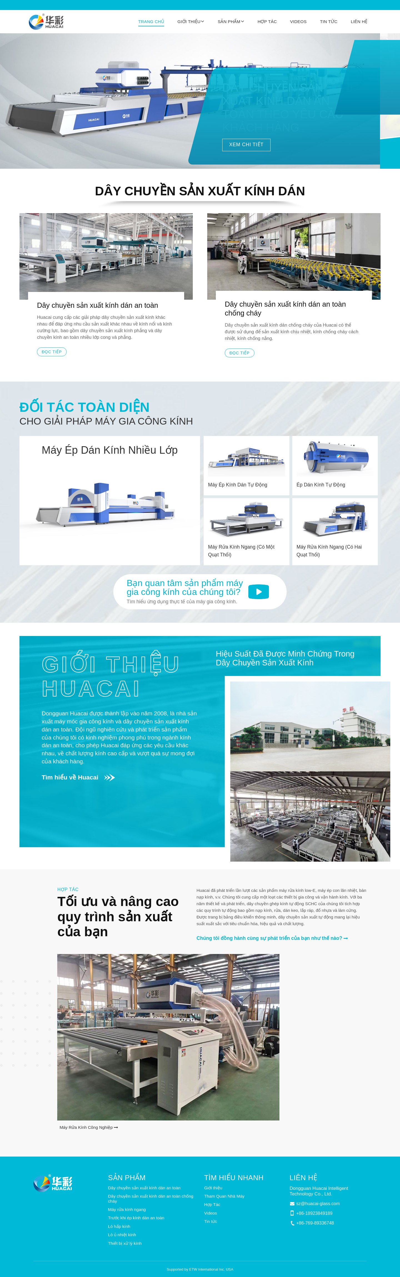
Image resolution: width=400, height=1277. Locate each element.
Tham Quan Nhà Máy (224, 1196)
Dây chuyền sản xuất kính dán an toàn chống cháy (285, 308)
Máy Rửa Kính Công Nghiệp (85, 1127)
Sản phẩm (127, 1178)
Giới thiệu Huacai (111, 676)
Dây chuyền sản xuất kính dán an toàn (97, 305)
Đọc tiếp (52, 352)
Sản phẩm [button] (229, 21)
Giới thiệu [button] (189, 21)
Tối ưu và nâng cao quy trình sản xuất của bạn (118, 916)
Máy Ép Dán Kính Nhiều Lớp (110, 450)
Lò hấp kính (119, 1226)
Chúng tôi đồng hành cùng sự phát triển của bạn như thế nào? (269, 938)
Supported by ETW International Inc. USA (200, 1269)
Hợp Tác (267, 21)
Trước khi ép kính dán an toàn (136, 1217)
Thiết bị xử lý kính (125, 1243)
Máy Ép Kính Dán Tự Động (237, 485)
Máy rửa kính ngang (127, 1209)
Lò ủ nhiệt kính (122, 1234)
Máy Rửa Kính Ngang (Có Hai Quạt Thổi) (329, 550)
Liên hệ (359, 21)
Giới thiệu (213, 1187)
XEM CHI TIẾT (246, 144)
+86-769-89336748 (315, 1223)
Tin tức (329, 21)
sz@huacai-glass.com (318, 1203)
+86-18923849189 (314, 1213)
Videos (298, 21)
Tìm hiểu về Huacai (70, 777)
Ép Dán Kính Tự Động (321, 485)
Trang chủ (151, 21)
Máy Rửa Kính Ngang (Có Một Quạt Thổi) (241, 550)
